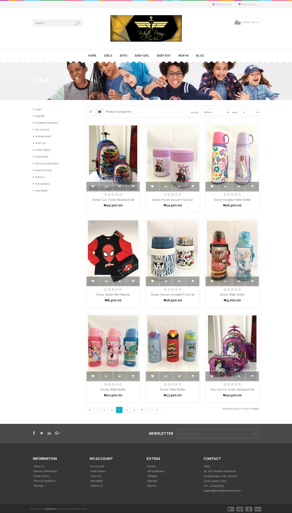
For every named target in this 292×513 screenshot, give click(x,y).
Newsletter (41, 190)
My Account (42, 129)
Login (38, 109)
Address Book (43, 136)
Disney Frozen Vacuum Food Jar (172, 199)
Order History (43, 149)
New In (183, 55)
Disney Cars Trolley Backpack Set (113, 199)
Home (92, 55)
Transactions (42, 183)
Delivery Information (45, 471)
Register (40, 116)
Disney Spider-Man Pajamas (113, 294)
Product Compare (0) (118, 111)
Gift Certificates (155, 471)
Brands (151, 466)
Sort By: (195, 112)
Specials (152, 480)
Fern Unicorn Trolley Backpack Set (232, 389)
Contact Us (96, 485)
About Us (38, 466)
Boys (123, 55)
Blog (200, 55)
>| (157, 409)
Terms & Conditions (44, 480)
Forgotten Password (46, 122)
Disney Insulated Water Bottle (232, 199)
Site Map (38, 485)
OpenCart (50, 508)
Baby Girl (142, 55)
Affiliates (152, 476)
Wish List (40, 143)
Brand (244, 81)
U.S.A (256, 81)
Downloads (41, 156)
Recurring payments (47, 163)
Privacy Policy (41, 476)
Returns (39, 177)
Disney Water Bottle (232, 294)
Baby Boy (164, 55)
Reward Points (43, 170)
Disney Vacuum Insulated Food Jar (172, 294)
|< (90, 409)
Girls (108, 55)
